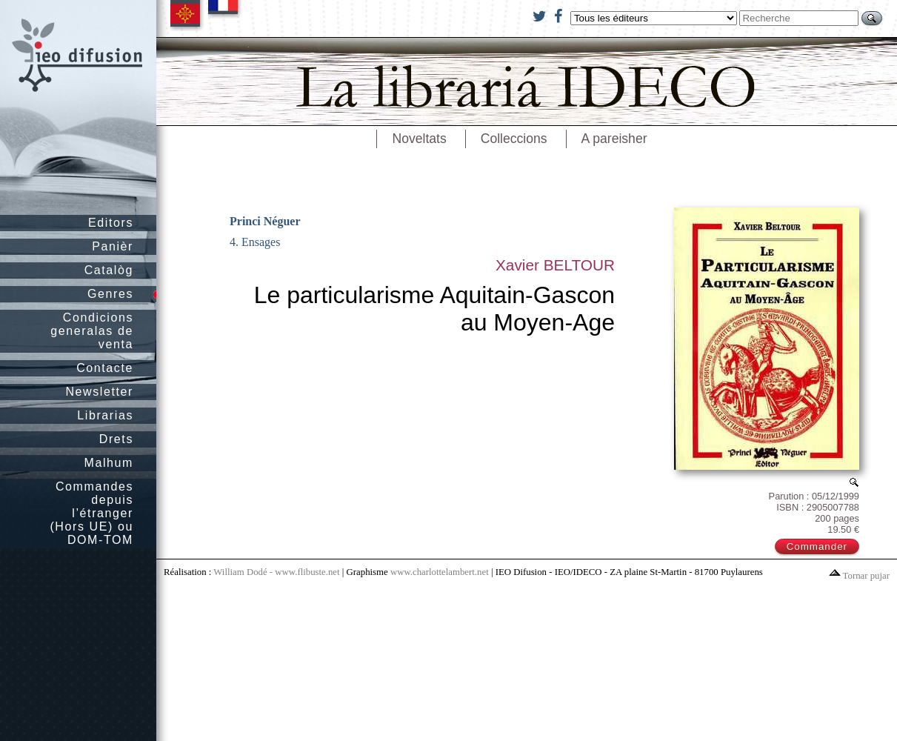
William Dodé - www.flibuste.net (276, 572)
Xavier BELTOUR (555, 264)
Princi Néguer (265, 221)
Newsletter (99, 391)
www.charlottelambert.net (439, 572)
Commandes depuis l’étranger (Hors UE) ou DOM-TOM (91, 513)
